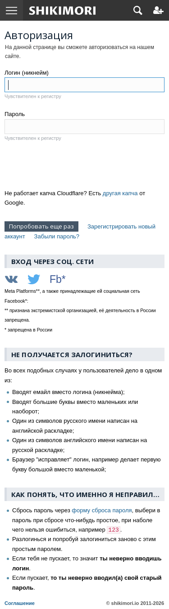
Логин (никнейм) (27, 72)
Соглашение (20, 603)
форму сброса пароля (102, 510)
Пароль (15, 114)
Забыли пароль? (56, 236)
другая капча (120, 193)
